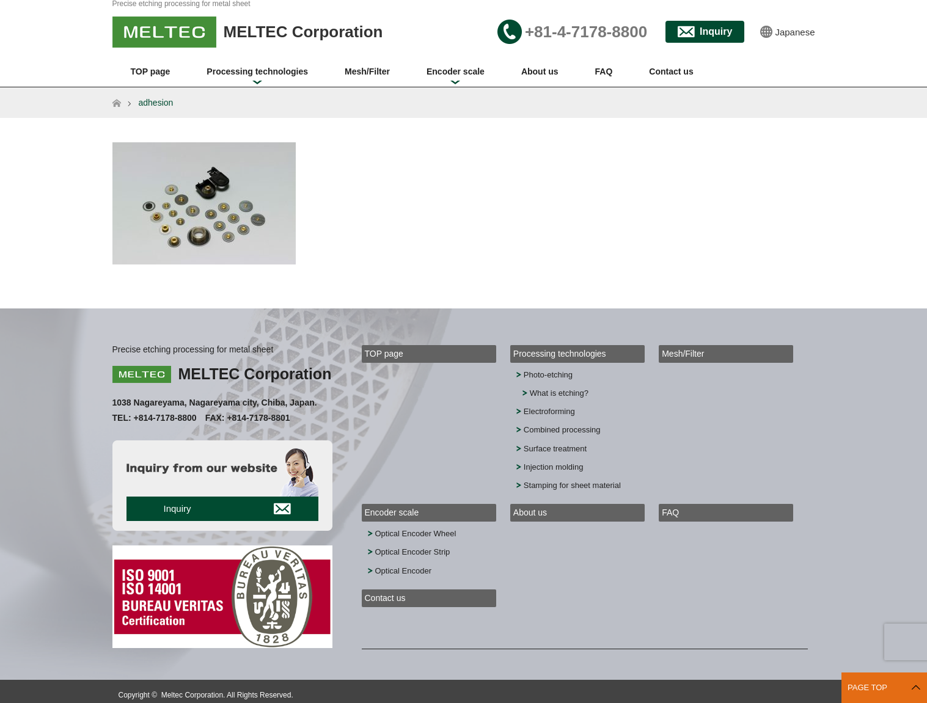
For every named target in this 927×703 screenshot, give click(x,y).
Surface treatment (555, 448)
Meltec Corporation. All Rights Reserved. (227, 695)
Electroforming (549, 411)
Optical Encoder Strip (412, 551)
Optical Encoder (403, 570)
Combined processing (562, 429)
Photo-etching (548, 374)
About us (540, 71)
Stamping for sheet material (572, 485)
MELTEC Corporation (255, 373)
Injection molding (554, 467)
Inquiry (716, 31)
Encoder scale (456, 71)
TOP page (150, 71)
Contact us (671, 71)
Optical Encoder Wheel (415, 533)
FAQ (604, 71)
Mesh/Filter (367, 71)
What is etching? (559, 393)
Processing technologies (257, 71)
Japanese (795, 32)
